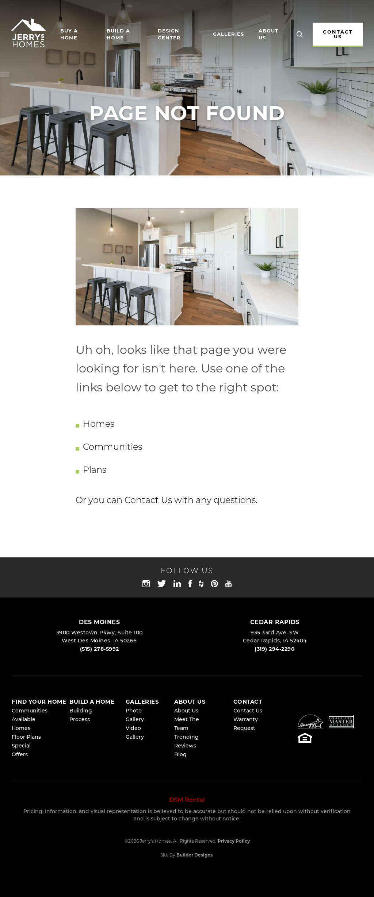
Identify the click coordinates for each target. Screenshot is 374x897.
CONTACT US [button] (338, 34)
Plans (94, 470)
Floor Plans (26, 737)
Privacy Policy (234, 841)
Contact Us (148, 500)
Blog (180, 755)
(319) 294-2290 (275, 649)
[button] (299, 35)
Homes (98, 424)
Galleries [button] (228, 34)
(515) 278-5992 (99, 649)
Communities (112, 447)
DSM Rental (187, 800)
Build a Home (118, 35)
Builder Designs (194, 855)
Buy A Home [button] (69, 35)
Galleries (142, 702)
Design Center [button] (169, 35)
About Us (186, 711)
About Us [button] (268, 35)
